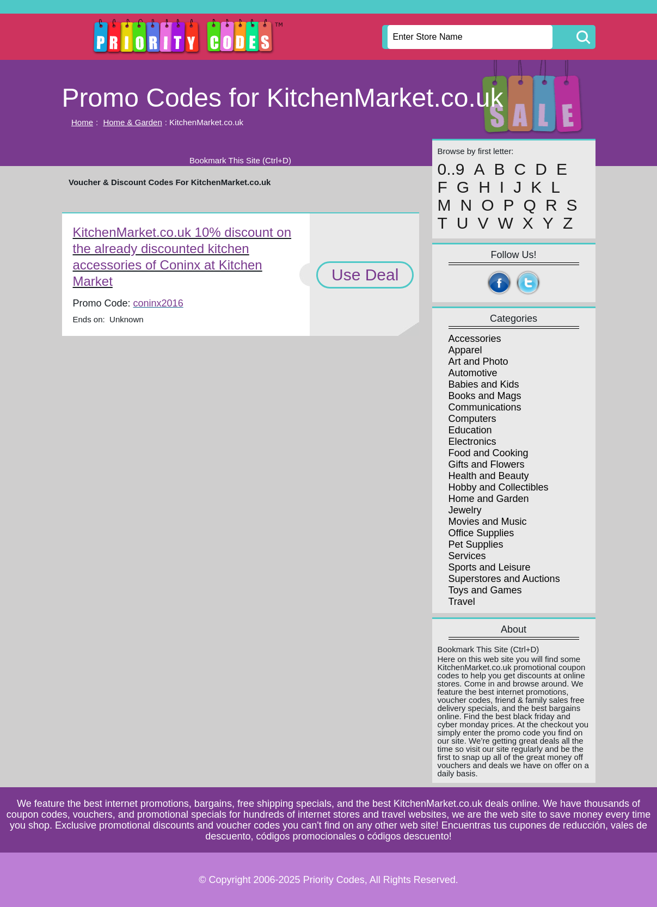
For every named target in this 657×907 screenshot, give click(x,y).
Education (470, 430)
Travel (462, 601)
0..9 (451, 169)
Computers (472, 418)
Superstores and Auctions (504, 578)
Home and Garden (489, 498)
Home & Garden (132, 122)
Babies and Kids (484, 384)
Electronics (472, 441)
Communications (485, 407)
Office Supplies (481, 533)
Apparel (465, 350)
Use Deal (364, 275)
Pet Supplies (476, 544)
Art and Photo (478, 361)
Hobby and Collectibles (499, 487)
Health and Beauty (489, 475)
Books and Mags (485, 395)
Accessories (475, 338)
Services (467, 555)
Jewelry (465, 510)
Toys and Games (485, 590)
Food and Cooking (489, 453)
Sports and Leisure (490, 567)
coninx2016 (158, 303)
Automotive (473, 372)
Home (82, 122)
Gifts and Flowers (487, 464)
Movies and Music (488, 521)
